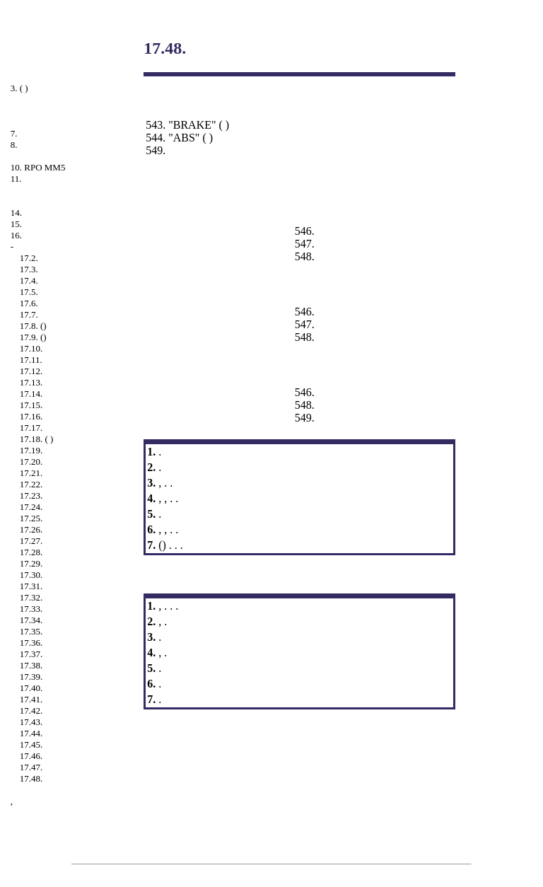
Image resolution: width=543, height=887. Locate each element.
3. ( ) (19, 88)
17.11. (31, 359)
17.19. (31, 450)
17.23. (31, 495)
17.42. (31, 710)
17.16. (31, 416)
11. (16, 178)
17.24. (31, 507)
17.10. (31, 348)
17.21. (31, 473)
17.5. (29, 291)
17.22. (31, 484)
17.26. (31, 529)
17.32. (31, 597)
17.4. (29, 280)
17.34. (31, 620)
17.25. (31, 518)
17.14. (31, 393)
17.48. (31, 778)
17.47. (31, 767)
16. (16, 235)
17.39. (31, 676)
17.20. (31, 461)
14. (16, 212)
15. (16, 224)
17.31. (31, 586)
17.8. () (33, 325)
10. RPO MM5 (38, 167)
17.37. (31, 654)
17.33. (31, 608)
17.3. (29, 269)
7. (14, 133)
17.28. (31, 552)
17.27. (31, 540)
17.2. (29, 258)
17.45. (31, 744)
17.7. (29, 314)
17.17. (31, 427)
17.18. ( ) (37, 439)
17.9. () (33, 337)
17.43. (31, 722)
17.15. (31, 405)
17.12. (31, 371)
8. (14, 144)
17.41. (31, 699)
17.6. (29, 303)
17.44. (31, 733)
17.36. (31, 642)
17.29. (31, 563)
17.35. (31, 631)
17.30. (31, 574)
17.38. (31, 665)
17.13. (31, 382)
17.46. (31, 755)
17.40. (31, 688)
